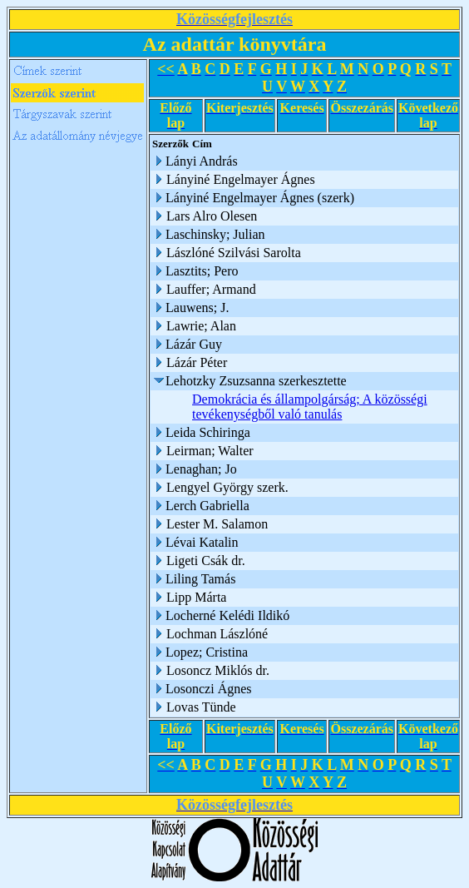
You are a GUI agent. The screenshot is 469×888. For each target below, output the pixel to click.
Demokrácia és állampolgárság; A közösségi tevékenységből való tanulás (309, 406)
